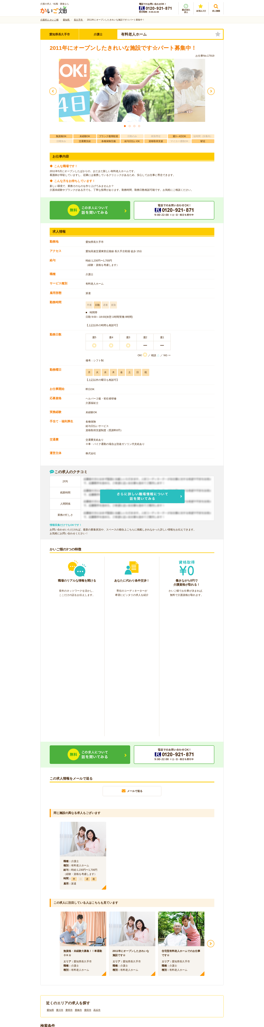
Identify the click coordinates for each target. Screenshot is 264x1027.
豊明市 (69, 874)
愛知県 (50, 874)
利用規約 (95, 965)
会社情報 (49, 965)
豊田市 (87, 874)
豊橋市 (78, 874)
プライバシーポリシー (148, 965)
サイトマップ (189, 965)
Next (210, 808)
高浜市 (96, 874)
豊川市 (59, 874)
